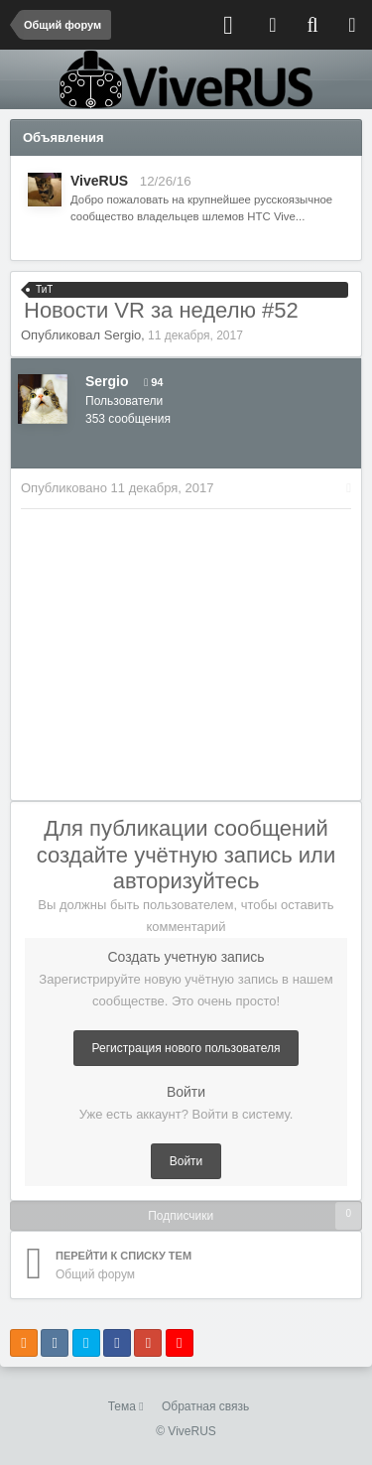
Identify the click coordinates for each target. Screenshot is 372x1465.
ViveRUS (99, 181)
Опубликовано (117, 487)
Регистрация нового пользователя (186, 1048)
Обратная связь (205, 1406)
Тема (126, 1406)
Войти (186, 1161)
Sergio (123, 335)
